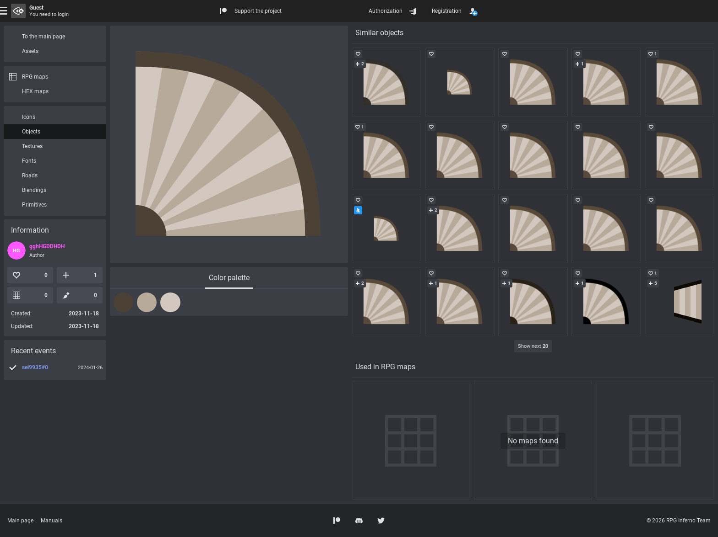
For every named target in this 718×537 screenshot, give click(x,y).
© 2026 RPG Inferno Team (679, 520)
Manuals (51, 520)
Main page (20, 520)
